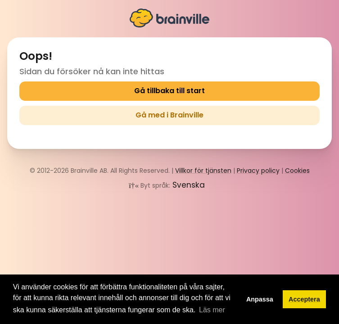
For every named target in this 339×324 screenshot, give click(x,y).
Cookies (297, 170)
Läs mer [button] (212, 310)
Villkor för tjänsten (203, 170)
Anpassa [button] (259, 299)
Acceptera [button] (304, 299)
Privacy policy (258, 170)
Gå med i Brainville (169, 115)
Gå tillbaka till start (169, 91)
